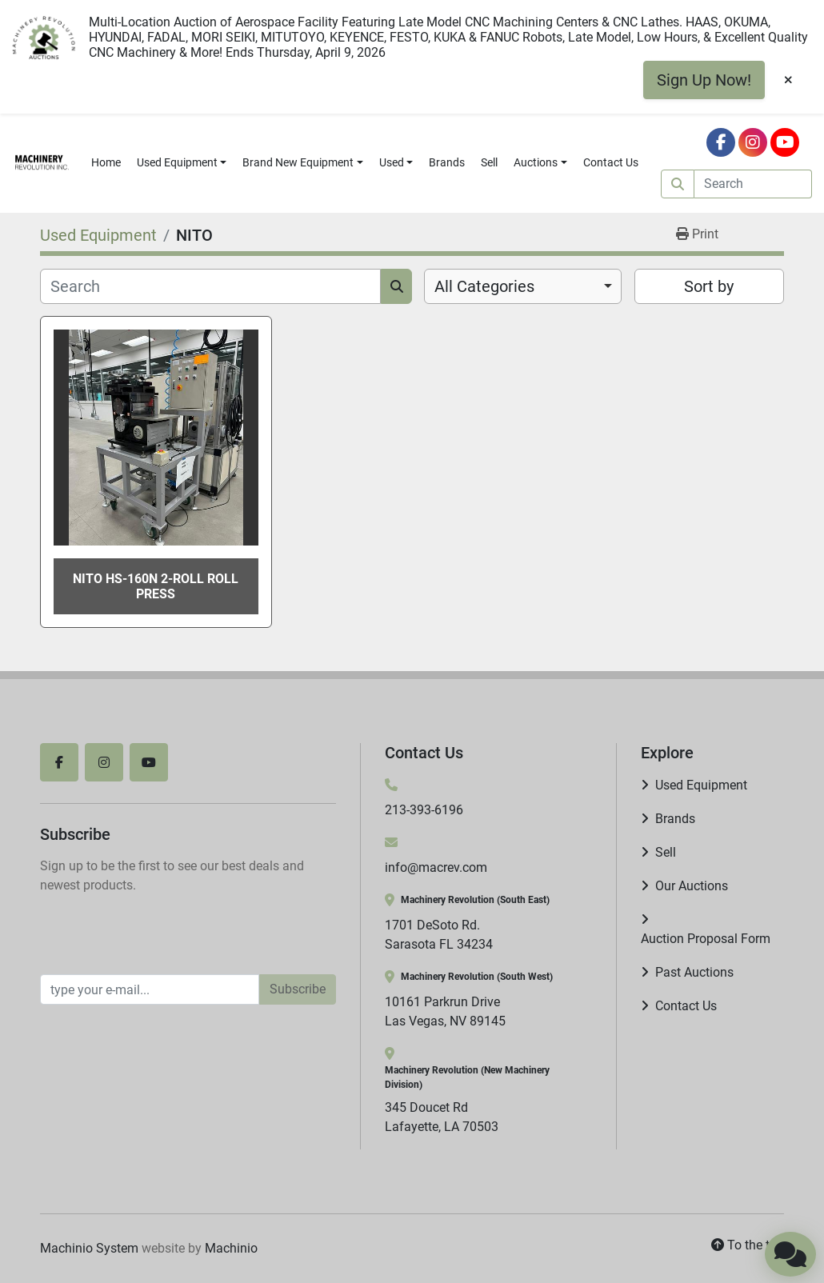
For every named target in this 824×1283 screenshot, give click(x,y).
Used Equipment (177, 162)
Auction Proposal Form (705, 938)
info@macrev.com (436, 867)
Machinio (231, 1248)
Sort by (709, 286)
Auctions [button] (536, 162)
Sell (489, 162)
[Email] (149, 989)
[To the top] (747, 1245)
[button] (182, 162)
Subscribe (298, 989)
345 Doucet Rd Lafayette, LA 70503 (441, 1117)
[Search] (753, 184)
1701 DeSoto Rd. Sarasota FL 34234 (439, 934)
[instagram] (752, 142)
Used (391, 162)
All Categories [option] (484, 286)
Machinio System (89, 1248)
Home (106, 162)
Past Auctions (694, 972)
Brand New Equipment (298, 162)
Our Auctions (691, 885)
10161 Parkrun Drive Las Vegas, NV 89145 (445, 1011)
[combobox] (523, 286)
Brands (447, 162)
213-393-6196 (424, 809)
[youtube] (784, 142)
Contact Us (610, 162)
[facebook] (720, 142)
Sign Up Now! (704, 80)
